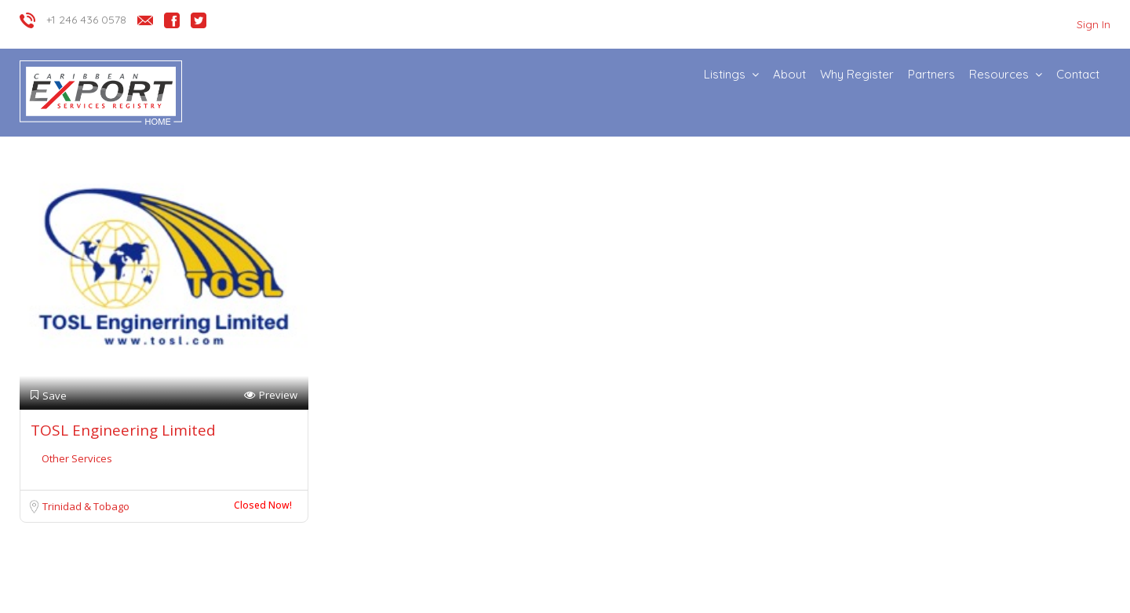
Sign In (1093, 24)
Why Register (857, 74)
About (789, 74)
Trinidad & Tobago (85, 506)
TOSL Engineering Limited (123, 430)
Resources (999, 74)
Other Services (77, 458)
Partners (931, 74)
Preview (270, 395)
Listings (724, 74)
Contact (1077, 74)
